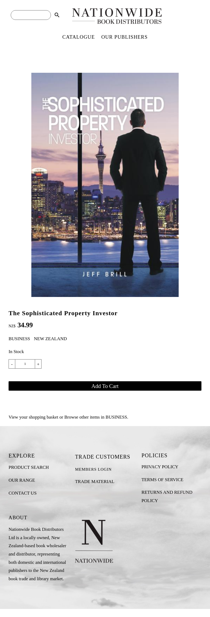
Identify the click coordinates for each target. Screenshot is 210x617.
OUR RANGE (22, 480)
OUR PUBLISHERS (124, 37)
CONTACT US (23, 493)
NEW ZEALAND (50, 338)
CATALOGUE (78, 37)
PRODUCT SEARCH (29, 467)
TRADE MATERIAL (94, 481)
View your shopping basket (33, 417)
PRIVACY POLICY (159, 466)
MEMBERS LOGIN (93, 469)
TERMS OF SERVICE (162, 479)
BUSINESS (19, 338)
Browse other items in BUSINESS (95, 417)
